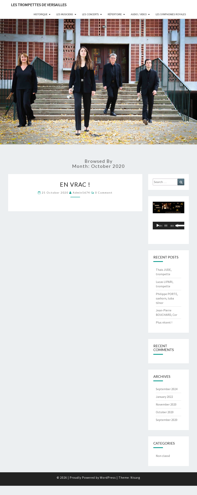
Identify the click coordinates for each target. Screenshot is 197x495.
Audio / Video (139, 14)
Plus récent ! (164, 322)
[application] (168, 225)
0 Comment (104, 192)
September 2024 (166, 389)
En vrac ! (75, 184)
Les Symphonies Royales (171, 14)
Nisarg (135, 477)
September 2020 (166, 420)
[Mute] (176, 225)
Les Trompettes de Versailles (38, 4)
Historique (41, 14)
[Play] (158, 225)
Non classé (163, 456)
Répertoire (115, 14)
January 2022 (164, 397)
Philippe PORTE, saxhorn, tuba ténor (167, 298)
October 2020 (165, 412)
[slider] (165, 226)
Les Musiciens (64, 14)
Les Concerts (90, 14)
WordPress (108, 477)
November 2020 (166, 404)
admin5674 (81, 192)
